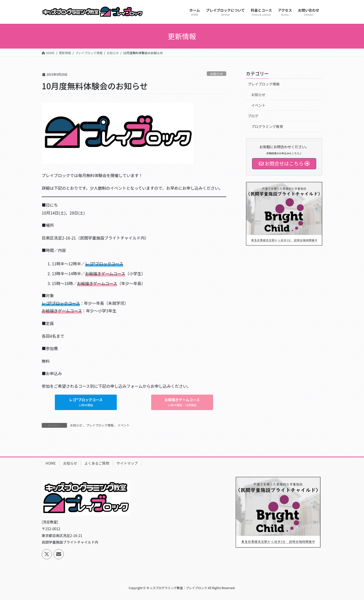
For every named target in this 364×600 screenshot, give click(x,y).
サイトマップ (127, 463)
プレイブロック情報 (99, 425)
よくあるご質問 (96, 463)
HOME (51, 463)
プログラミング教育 (267, 126)
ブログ (253, 115)
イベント (124, 425)
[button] (86, 402)
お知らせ (216, 73)
